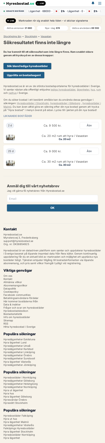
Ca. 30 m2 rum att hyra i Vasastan (65, 161)
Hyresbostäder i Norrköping (19, 377)
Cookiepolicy (10, 291)
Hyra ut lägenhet (13, 390)
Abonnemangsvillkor (15, 285)
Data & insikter (12, 304)
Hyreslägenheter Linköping (19, 352)
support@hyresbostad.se (18, 240)
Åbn (89, 125)
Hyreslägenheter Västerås (18, 425)
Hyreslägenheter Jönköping (19, 364)
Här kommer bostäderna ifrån (20, 301)
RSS (5, 323)
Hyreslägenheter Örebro (17, 355)
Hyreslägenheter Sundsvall (19, 358)
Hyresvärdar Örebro (15, 399)
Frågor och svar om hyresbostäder (23, 307)
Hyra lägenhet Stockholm (18, 431)
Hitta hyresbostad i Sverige (19, 326)
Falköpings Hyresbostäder (18, 428)
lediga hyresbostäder (63, 89)
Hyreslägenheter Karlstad (18, 348)
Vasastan (46, 36)
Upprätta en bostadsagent (24, 75)
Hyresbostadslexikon (15, 310)
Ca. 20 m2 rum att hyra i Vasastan (65, 135)
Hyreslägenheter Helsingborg (20, 383)
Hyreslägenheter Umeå (16, 345)
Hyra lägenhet (11, 437)
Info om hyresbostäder (16, 317)
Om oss (7, 275)
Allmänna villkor (12, 282)
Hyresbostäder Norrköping (19, 434)
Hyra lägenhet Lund (15, 342)
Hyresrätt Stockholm (15, 402)
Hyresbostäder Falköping (18, 415)
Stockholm (31, 36)
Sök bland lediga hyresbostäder (27, 66)
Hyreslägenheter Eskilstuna (19, 339)
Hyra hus (8, 393)
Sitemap (8, 320)
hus (93, 89)
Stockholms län (12, 36)
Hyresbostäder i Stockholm (33, 103)
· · (38, 11)
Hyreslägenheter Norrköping (20, 386)
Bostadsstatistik (12, 313)
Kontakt (7, 278)
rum (98, 89)
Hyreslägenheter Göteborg (19, 380)
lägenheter (83, 89)
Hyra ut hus (10, 418)
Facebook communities (17, 294)
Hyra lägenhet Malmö (16, 421)
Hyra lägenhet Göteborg (17, 396)
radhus (13, 92)
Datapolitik (9, 288)
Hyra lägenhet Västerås (17, 361)
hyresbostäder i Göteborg (65, 103)
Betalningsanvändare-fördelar (21, 298)
